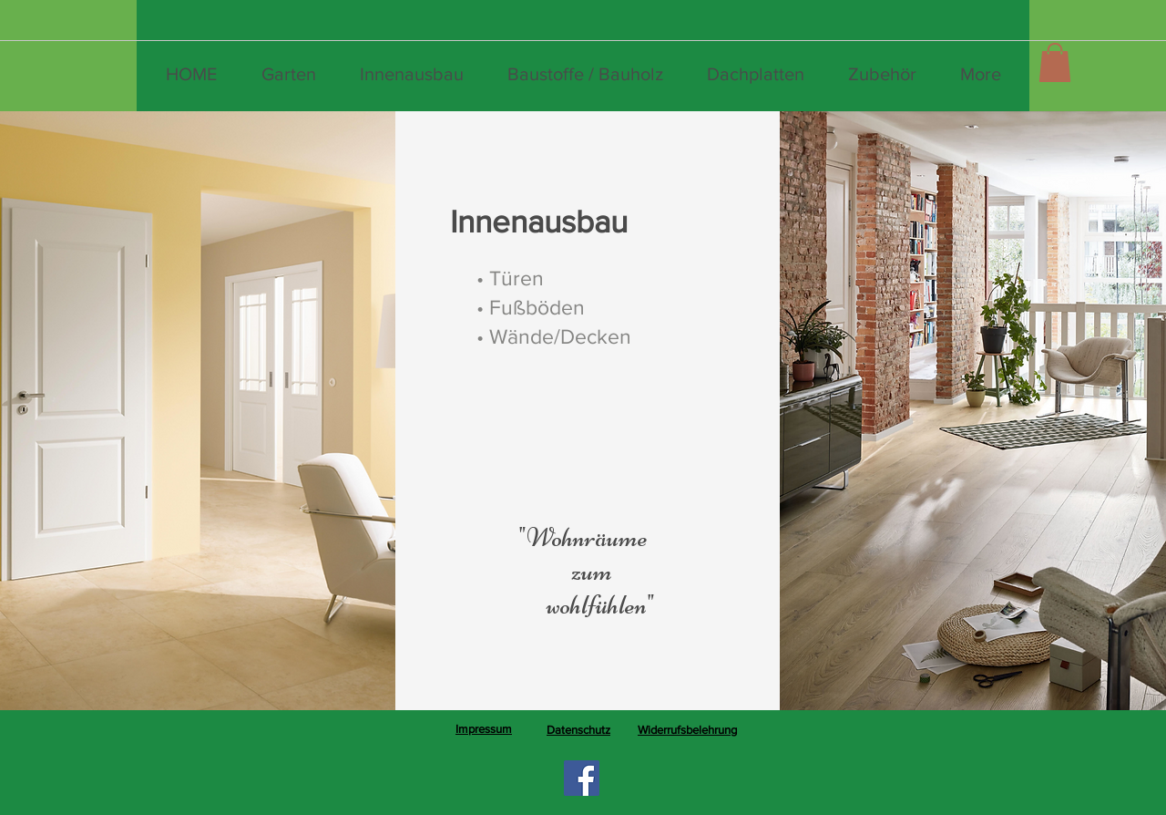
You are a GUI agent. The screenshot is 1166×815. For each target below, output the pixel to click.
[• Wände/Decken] (553, 336)
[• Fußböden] (530, 307)
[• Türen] (510, 278)
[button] (1054, 62)
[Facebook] (581, 778)
